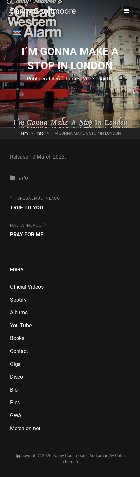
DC (110, 79)
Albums (19, 312)
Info (40, 133)
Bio (14, 390)
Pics (15, 402)
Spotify (18, 300)
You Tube (21, 325)
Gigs (15, 364)
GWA (15, 415)
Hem (23, 133)
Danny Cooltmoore (43, 11)
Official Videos (27, 287)
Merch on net (25, 428)
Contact (19, 351)
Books (17, 338)
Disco (16, 377)
